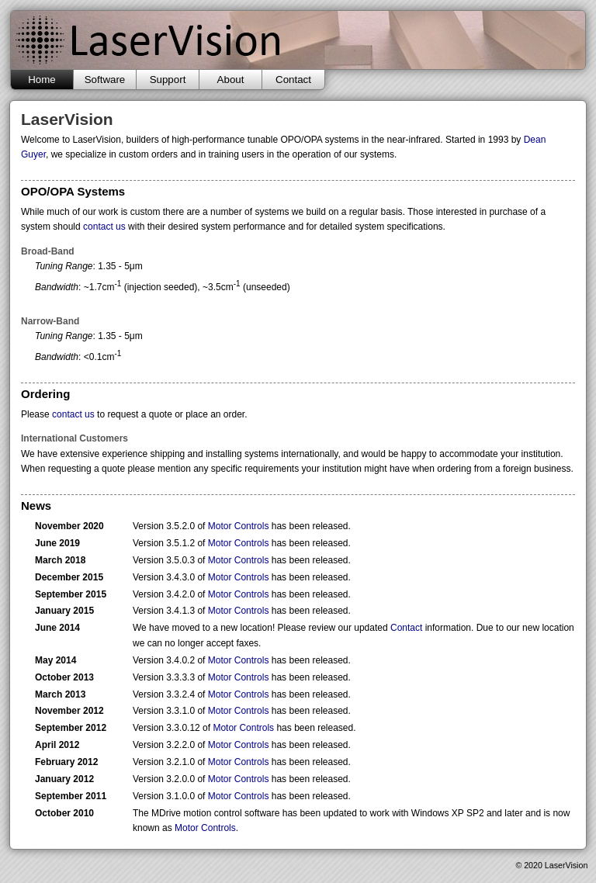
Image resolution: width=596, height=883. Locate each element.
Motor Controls (238, 526)
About (230, 79)
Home (42, 79)
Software (105, 79)
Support (168, 79)
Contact (293, 79)
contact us (104, 226)
